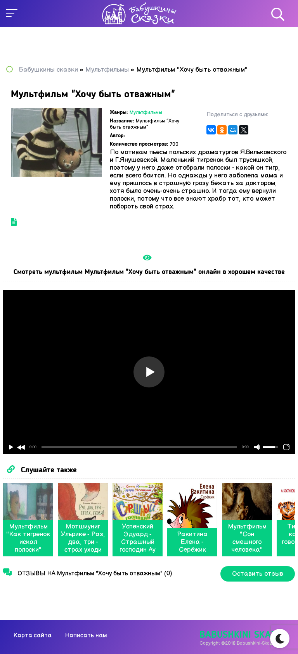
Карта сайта (33, 635)
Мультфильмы (146, 112)
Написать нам (86, 635)
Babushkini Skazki (241, 635)
